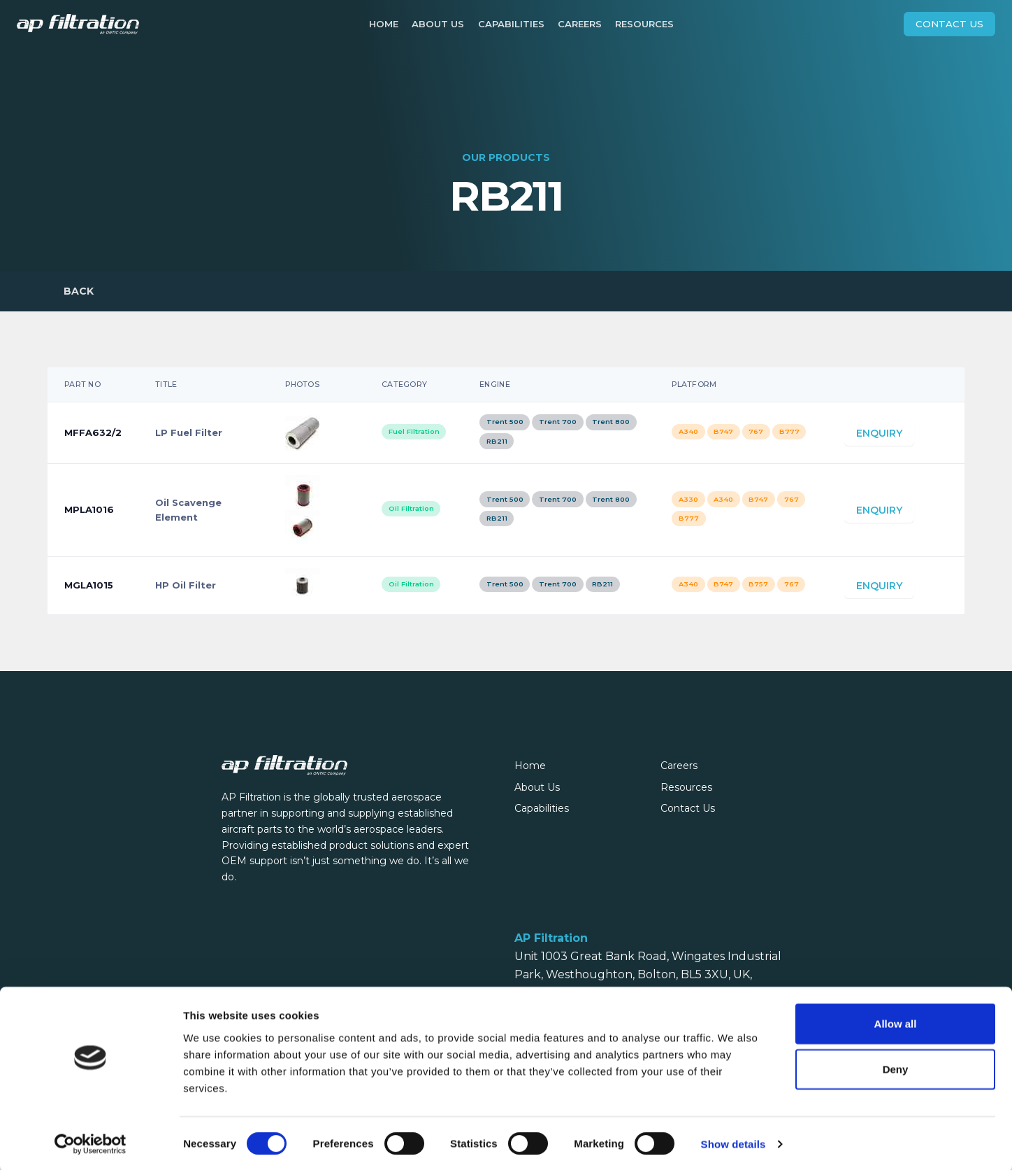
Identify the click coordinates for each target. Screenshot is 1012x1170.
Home (383, 23)
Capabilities (511, 23)
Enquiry (879, 438)
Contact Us (949, 23)
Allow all (895, 1021)
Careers (580, 23)
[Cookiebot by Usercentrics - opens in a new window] (90, 1142)
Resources (644, 23)
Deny (896, 1067)
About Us (438, 23)
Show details (733, 1142)
